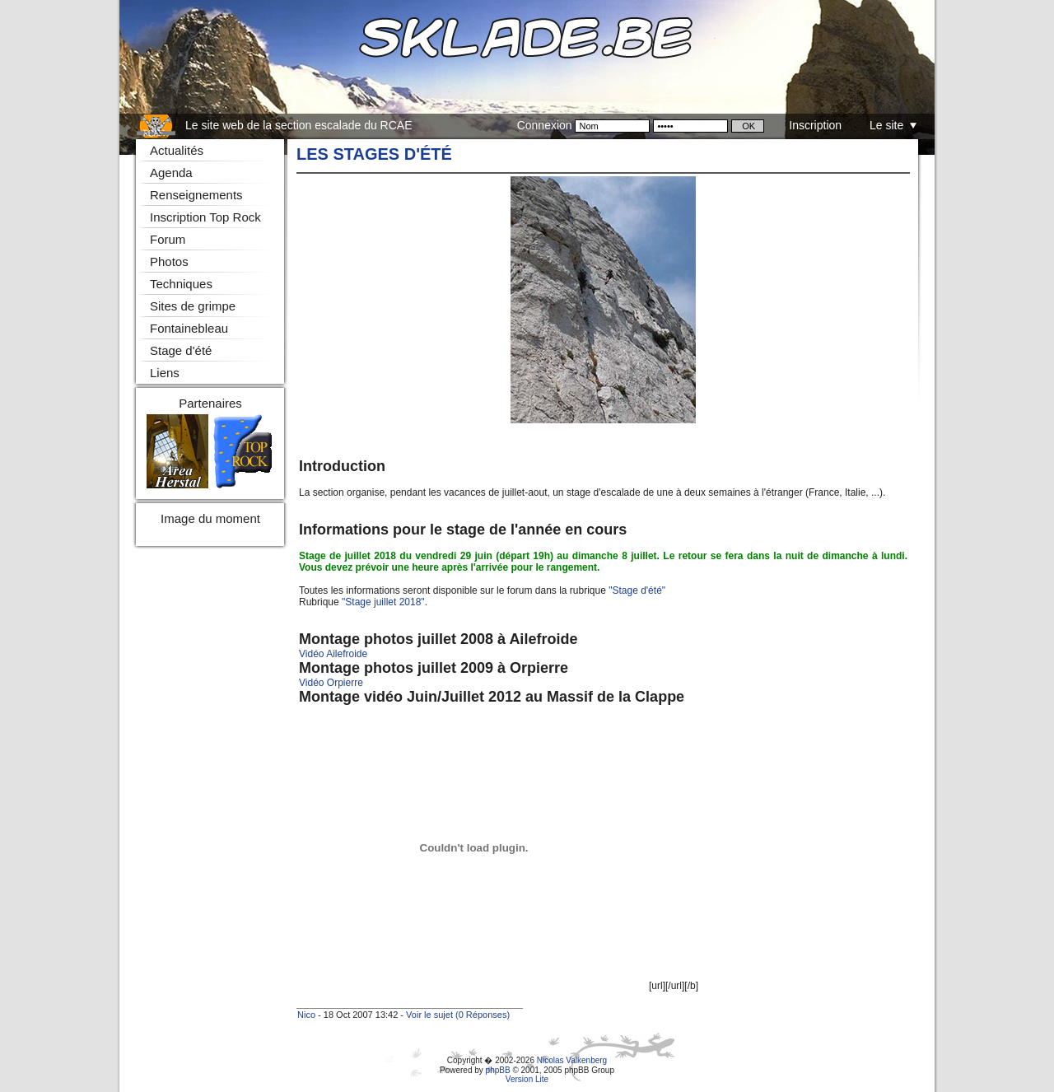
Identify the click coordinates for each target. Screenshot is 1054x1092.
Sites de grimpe (193, 306)
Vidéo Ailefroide (333, 654)
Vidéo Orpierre (331, 682)
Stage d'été (181, 350)
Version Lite (527, 1079)
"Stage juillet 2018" (383, 602)
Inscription (815, 125)
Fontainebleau (189, 328)
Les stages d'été (374, 154)
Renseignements (196, 195)
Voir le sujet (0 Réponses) (458, 1015)
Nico (306, 1015)
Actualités (176, 150)
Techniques (181, 284)
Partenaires (210, 403)
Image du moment (210, 518)
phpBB (498, 1070)
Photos (169, 261)
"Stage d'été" (637, 590)
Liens (165, 373)
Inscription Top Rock (205, 217)
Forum (167, 239)
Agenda (171, 173)
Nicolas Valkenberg (572, 1060)
